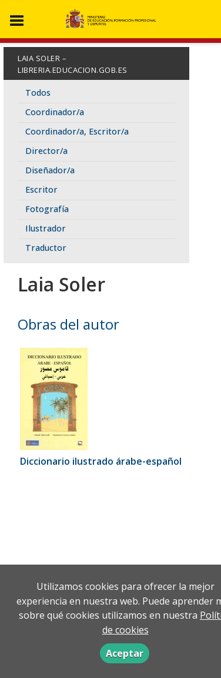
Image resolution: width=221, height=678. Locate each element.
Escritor (41, 189)
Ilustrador (45, 228)
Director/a (46, 150)
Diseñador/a (50, 170)
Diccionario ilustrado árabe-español (101, 461)
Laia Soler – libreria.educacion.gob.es (73, 64)
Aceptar (124, 653)
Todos (38, 92)
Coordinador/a (54, 112)
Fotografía (47, 208)
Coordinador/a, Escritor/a (77, 131)
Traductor (45, 247)
